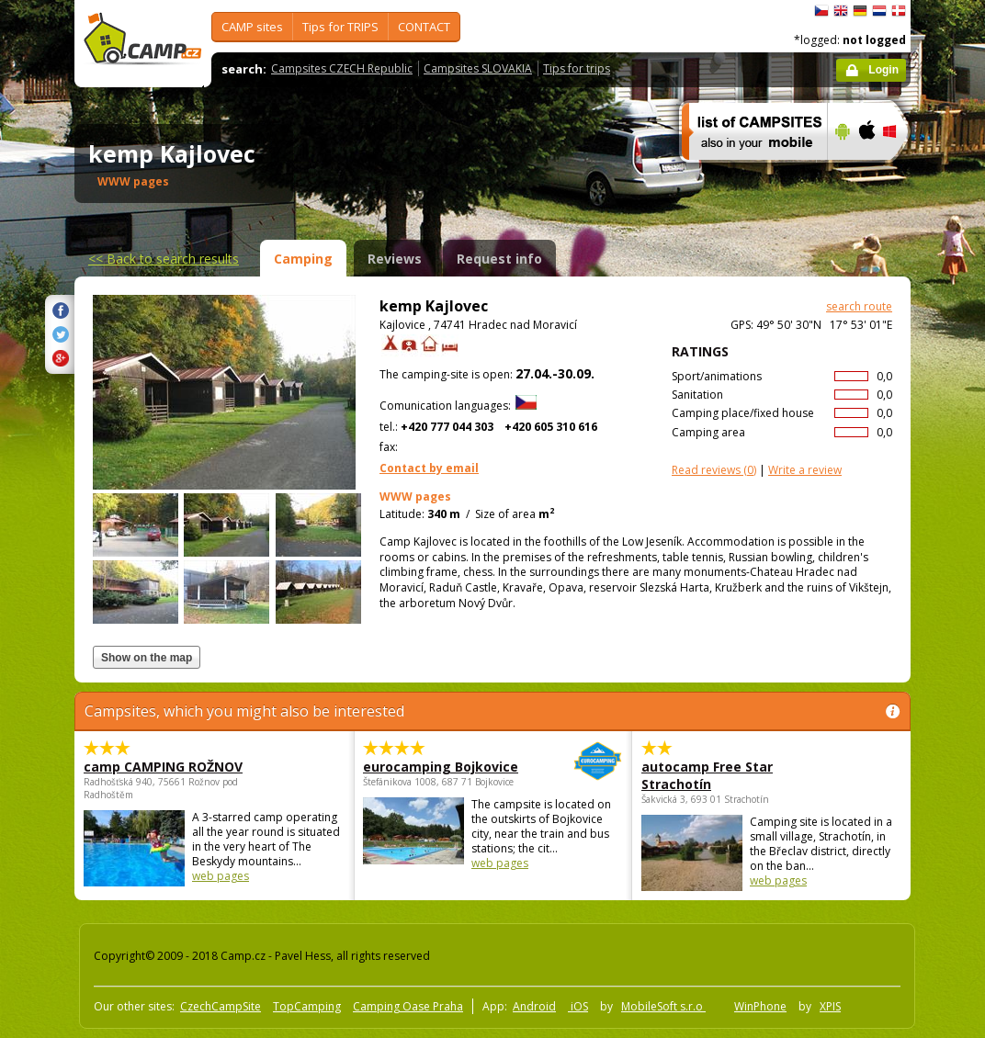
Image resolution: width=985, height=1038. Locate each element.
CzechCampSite (220, 1006)
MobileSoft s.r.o (663, 1006)
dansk (898, 11)
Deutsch (860, 11)
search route (859, 306)
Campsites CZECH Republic (342, 68)
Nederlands (879, 11)
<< (163, 258)
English (840, 11)
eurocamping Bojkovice (442, 766)
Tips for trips (576, 68)
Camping (303, 258)
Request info (499, 258)
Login (883, 69)
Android (534, 1006)
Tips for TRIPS (340, 26)
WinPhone (760, 1006)
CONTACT (424, 26)
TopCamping (307, 1006)
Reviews (395, 258)
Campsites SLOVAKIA (478, 68)
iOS (578, 1006)
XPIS (830, 1006)
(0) (714, 470)
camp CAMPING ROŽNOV (163, 766)
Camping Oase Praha (408, 1006)
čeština (821, 11)
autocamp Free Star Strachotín (707, 775)
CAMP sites (252, 26)
